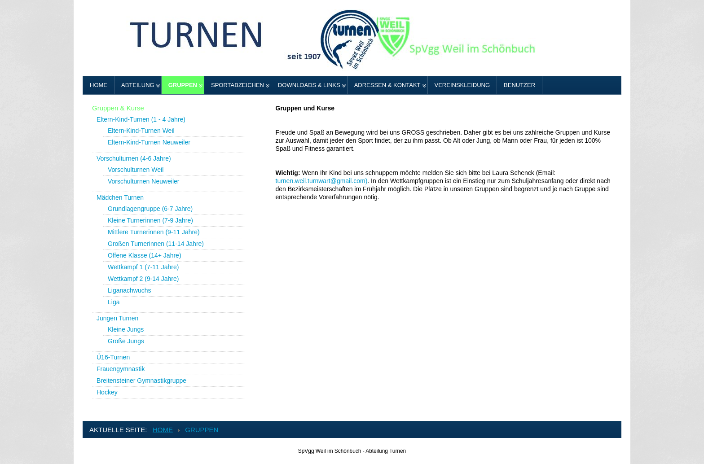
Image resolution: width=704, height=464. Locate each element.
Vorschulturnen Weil (135, 169)
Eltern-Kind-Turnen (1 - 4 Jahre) (141, 119)
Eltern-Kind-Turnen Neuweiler (149, 142)
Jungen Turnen (117, 318)
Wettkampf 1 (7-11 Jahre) (143, 267)
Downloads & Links (309, 85)
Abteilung (137, 85)
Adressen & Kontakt (387, 85)
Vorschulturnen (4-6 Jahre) (134, 158)
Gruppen (182, 85)
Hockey (107, 392)
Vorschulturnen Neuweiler (144, 181)
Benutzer (519, 85)
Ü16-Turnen (113, 357)
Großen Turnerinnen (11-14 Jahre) (156, 243)
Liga (113, 302)
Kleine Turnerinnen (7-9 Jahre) (150, 220)
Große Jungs (126, 341)
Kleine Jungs (126, 329)
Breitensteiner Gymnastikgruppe (141, 380)
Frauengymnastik (121, 368)
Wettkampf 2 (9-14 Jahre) (143, 278)
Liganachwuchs (129, 290)
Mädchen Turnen (120, 197)
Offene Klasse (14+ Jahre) (144, 255)
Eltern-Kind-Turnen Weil (141, 130)
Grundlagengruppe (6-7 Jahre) (150, 208)
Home (98, 85)
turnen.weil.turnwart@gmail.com (320, 180)
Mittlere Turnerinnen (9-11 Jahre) (154, 232)
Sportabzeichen (237, 85)
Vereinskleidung (462, 85)
